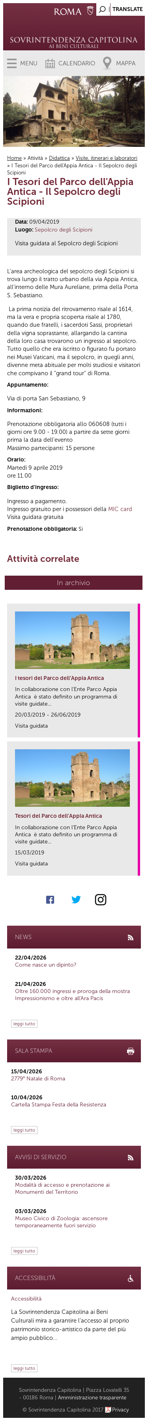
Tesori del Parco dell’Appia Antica (58, 816)
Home (14, 158)
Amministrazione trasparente (92, 1398)
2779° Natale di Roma (38, 1078)
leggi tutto (24, 1023)
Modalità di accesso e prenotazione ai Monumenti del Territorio (62, 1188)
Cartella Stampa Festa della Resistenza (58, 1104)
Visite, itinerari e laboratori (106, 158)
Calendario (76, 63)
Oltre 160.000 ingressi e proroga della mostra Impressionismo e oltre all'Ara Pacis (72, 995)
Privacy (120, 1410)
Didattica (59, 158)
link (134, 729)
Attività (35, 158)
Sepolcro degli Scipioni (63, 229)
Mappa (125, 63)
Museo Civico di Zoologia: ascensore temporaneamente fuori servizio (61, 1222)
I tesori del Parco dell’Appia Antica (59, 678)
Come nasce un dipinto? (46, 965)
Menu (28, 63)
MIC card (120, 509)
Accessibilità (26, 1298)
